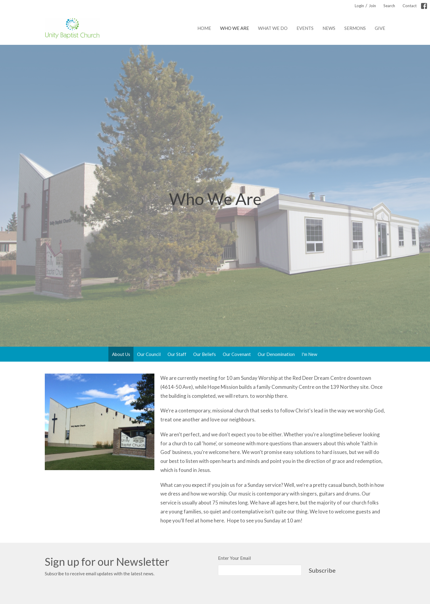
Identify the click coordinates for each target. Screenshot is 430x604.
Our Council (149, 354)
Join (372, 5)
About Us (121, 354)
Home (204, 28)
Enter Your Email (234, 558)
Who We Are (234, 28)
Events (305, 28)
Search (389, 5)
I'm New (309, 354)
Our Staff (177, 354)
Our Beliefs (204, 354)
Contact (410, 5)
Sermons (355, 28)
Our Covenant (237, 354)
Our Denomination (276, 354)
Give (380, 28)
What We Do (273, 28)
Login (359, 5)
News (328, 28)
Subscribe (322, 570)
